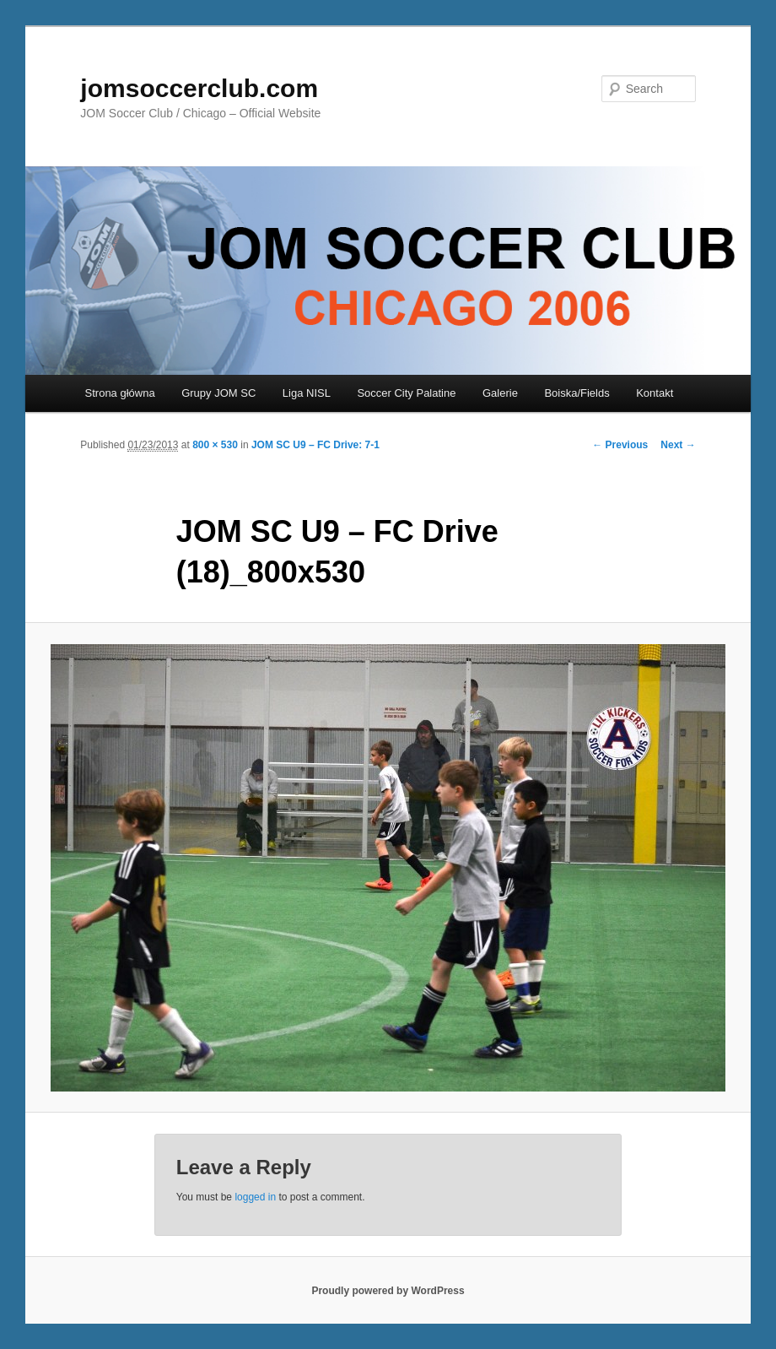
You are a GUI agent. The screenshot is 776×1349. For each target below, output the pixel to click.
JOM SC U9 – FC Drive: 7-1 (315, 445)
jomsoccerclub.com (199, 88)
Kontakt (654, 393)
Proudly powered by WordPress (387, 1291)
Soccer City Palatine (406, 393)
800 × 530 (215, 445)
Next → (677, 445)
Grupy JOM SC (218, 393)
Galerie (500, 393)
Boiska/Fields (576, 393)
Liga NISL (307, 393)
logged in (255, 1197)
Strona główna (120, 393)
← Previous (620, 445)
